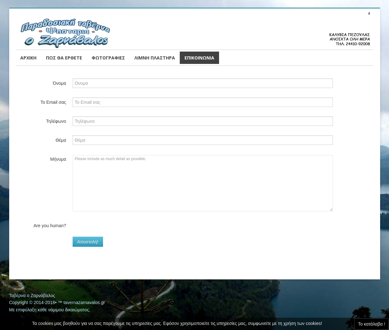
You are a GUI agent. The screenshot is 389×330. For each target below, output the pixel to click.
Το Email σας (53, 102)
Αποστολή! (88, 241)
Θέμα (60, 140)
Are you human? (50, 225)
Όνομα (59, 83)
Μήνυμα (58, 159)
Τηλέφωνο (56, 121)
